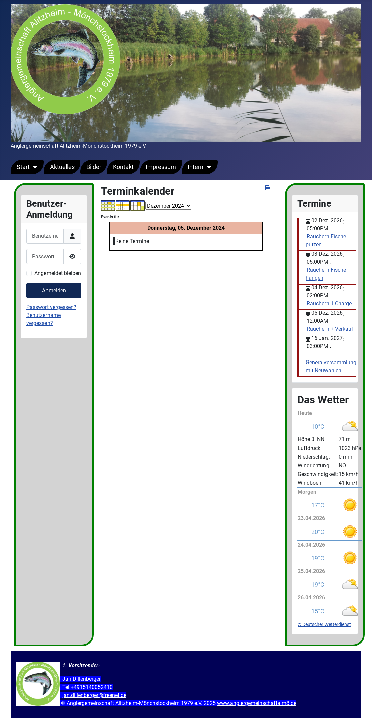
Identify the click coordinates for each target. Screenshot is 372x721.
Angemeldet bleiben (57, 273)
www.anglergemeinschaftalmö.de (256, 703)
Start (23, 167)
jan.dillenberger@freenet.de (94, 695)
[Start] (34, 167)
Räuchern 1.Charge (329, 303)
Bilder (93, 167)
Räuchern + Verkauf (330, 329)
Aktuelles (62, 167)
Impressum (161, 167)
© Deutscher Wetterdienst (324, 624)
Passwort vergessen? (51, 307)
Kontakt (123, 167)
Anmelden (54, 290)
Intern (195, 167)
